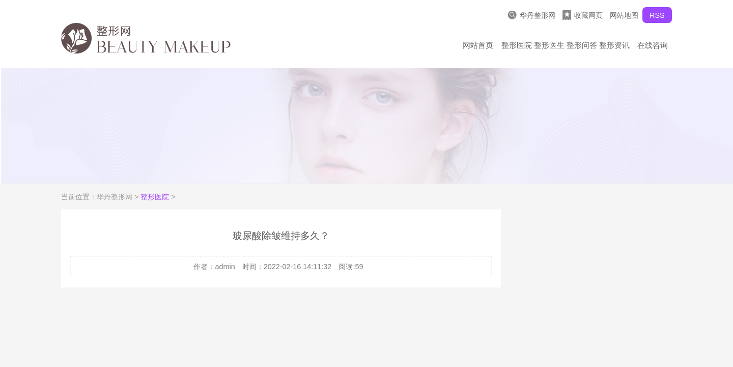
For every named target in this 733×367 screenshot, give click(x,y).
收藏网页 (582, 15)
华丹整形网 (531, 15)
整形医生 (549, 45)
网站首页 (478, 45)
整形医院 (516, 45)
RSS (657, 15)
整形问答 (582, 45)
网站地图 (624, 15)
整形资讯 (614, 45)
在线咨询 (652, 45)
